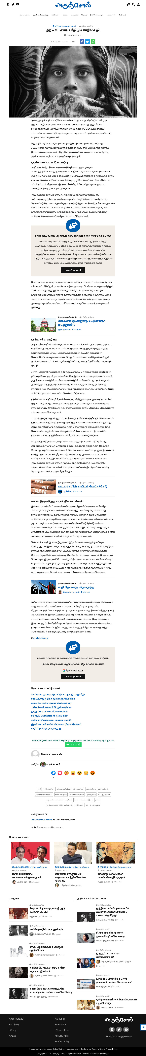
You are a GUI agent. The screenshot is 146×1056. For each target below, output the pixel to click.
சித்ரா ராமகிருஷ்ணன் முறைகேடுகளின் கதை (110, 934)
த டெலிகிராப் (40, 638)
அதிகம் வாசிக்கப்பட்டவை (91, 899)
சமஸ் (12, 1036)
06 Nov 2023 (76, 885)
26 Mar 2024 (116, 882)
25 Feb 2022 (119, 940)
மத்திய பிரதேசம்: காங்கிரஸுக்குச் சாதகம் (26, 876)
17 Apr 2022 (56, 934)
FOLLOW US (73, 744)
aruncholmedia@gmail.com (119, 1036)
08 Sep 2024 (76, 329)
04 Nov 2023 (34, 882)
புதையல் (74, 14)
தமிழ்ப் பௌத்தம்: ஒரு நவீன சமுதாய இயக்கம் (47, 969)
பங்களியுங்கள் (73, 270)
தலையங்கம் (25, 14)
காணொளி (111, 14)
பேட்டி (65, 14)
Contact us (61, 1025)
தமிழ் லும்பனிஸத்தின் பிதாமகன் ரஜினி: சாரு (116, 1001)
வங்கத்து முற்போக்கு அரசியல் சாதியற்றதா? (111, 876)
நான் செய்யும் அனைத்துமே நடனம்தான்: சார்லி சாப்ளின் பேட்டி (50, 990)
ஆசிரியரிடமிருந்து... (41, 14)
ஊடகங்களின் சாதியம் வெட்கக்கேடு (82, 486)
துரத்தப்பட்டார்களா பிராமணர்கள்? (107, 955)
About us (60, 1019)
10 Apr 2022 (59, 976)
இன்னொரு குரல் (96, 14)
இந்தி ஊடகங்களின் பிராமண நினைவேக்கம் (56, 724)
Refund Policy (62, 1042)
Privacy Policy (62, 1036)
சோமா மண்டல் (51, 754)
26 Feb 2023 (119, 1007)
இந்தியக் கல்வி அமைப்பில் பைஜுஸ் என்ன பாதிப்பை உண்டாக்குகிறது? (112, 912)
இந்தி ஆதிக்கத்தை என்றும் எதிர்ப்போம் (46, 949)
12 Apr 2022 (60, 955)
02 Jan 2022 (119, 920)
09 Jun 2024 (115, 987)
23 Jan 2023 (47, 916)
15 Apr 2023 (85, 592)
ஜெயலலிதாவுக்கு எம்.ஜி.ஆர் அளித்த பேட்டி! (47, 910)
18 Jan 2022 (100, 966)
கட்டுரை (55, 14)
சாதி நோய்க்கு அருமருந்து (76, 587)
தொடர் (84, 14)
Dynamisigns (104, 1053)
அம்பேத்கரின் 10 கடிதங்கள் (46, 929)
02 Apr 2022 (53, 996)
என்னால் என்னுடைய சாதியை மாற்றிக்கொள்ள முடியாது (70, 877)
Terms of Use (62, 1030)
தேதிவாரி (122, 14)
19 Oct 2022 (77, 491)
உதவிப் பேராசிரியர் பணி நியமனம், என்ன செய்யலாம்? (114, 980)
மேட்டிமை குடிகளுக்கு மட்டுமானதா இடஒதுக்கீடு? (81, 323)
